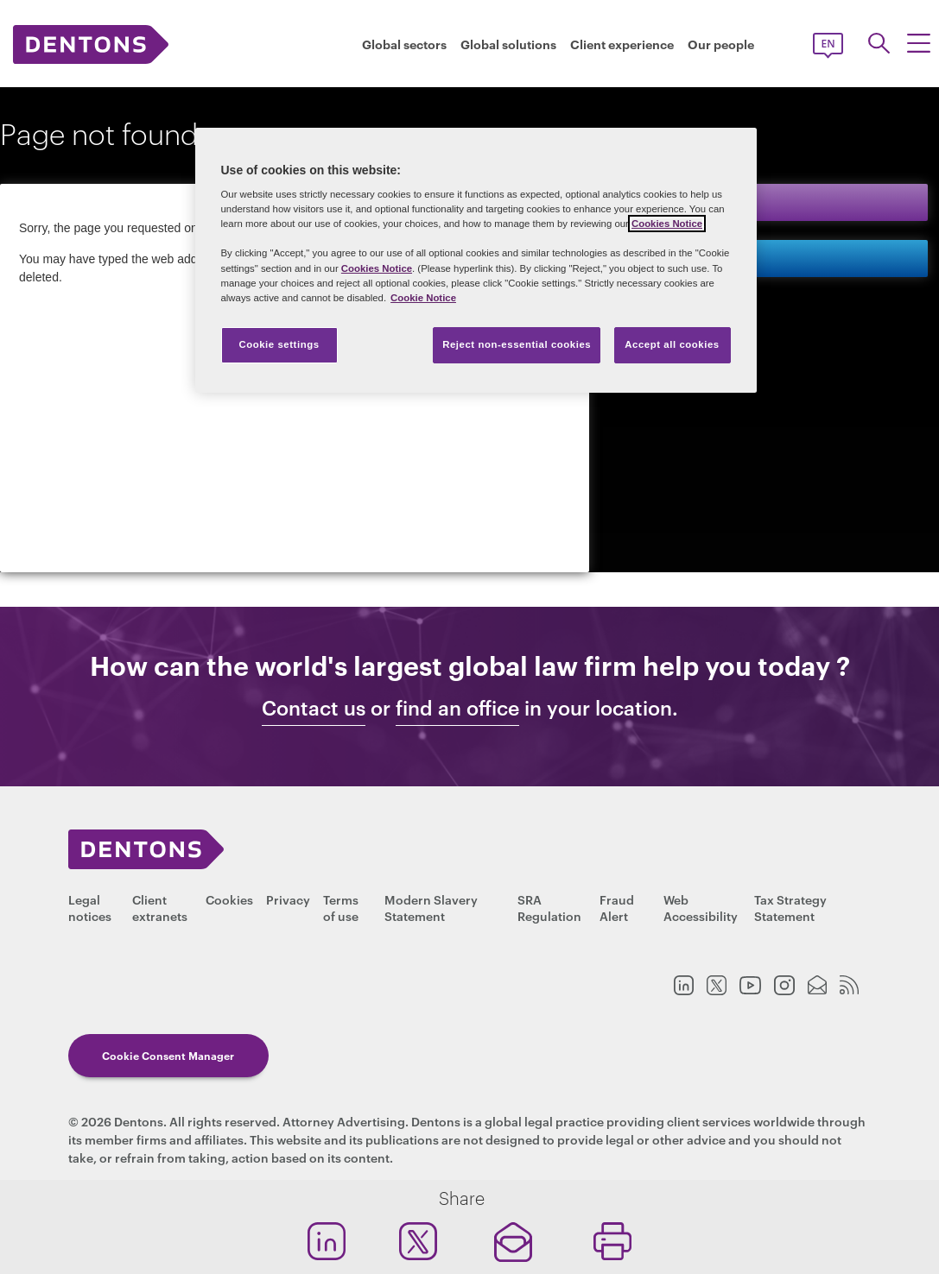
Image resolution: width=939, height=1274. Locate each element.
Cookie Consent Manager (168, 1055)
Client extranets (159, 907)
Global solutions (508, 44)
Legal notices (89, 907)
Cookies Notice (666, 223)
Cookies (229, 899)
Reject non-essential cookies (516, 344)
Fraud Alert (617, 907)
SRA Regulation (549, 907)
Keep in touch (692, 201)
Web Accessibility (700, 907)
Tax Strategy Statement (790, 907)
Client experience (622, 44)
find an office (457, 708)
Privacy (288, 899)
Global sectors (404, 44)
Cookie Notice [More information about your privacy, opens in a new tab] (423, 298)
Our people (721, 44)
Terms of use (340, 907)
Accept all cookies (672, 344)
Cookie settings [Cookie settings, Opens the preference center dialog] (278, 344)
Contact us (681, 257)
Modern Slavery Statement (431, 907)
